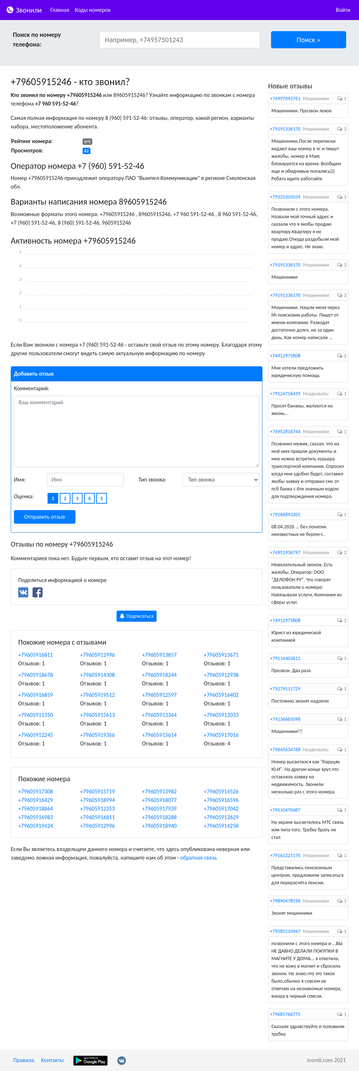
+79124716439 (285, 394)
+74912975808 (285, 356)
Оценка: (24, 496)
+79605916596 (221, 800)
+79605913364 (159, 714)
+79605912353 (97, 808)
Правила (23, 1060)
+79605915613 (97, 714)
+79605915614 (159, 735)
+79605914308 (97, 674)
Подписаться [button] (137, 616)
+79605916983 (35, 817)
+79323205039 (285, 197)
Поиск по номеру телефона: (37, 39)
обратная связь (198, 857)
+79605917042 (221, 808)
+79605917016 (221, 735)
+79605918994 (97, 800)
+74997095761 (285, 99)
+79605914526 (221, 791)
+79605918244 (159, 674)
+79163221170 (285, 855)
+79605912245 (35, 735)
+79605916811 (35, 654)
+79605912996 (97, 654)
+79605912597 (159, 694)
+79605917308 (35, 791)
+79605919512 (97, 694)
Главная (59, 9)
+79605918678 (35, 674)
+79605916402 (221, 694)
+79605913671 (221, 654)
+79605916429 (35, 800)
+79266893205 (285, 515)
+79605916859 (35, 694)
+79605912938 (221, 674)
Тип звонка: (152, 479)
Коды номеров (92, 9)
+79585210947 (285, 931)
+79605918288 (159, 817)
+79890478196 (285, 901)
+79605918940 (159, 825)
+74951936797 (285, 552)
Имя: (20, 479)
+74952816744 (285, 432)
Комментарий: (31, 388)
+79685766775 (285, 1014)
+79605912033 (221, 714)
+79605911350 (35, 714)
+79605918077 (159, 800)
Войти (343, 9)
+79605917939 (159, 808)
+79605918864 (35, 808)
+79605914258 (221, 825)
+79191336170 (285, 129)
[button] (308, 39)
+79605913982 (159, 791)
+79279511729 (285, 689)
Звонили (24, 9)
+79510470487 (285, 810)
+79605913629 (221, 817)
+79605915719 (97, 791)
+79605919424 (35, 825)
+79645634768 (285, 750)
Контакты (52, 1060)
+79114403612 (285, 658)
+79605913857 (159, 654)
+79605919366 (97, 735)
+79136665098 (285, 719)
